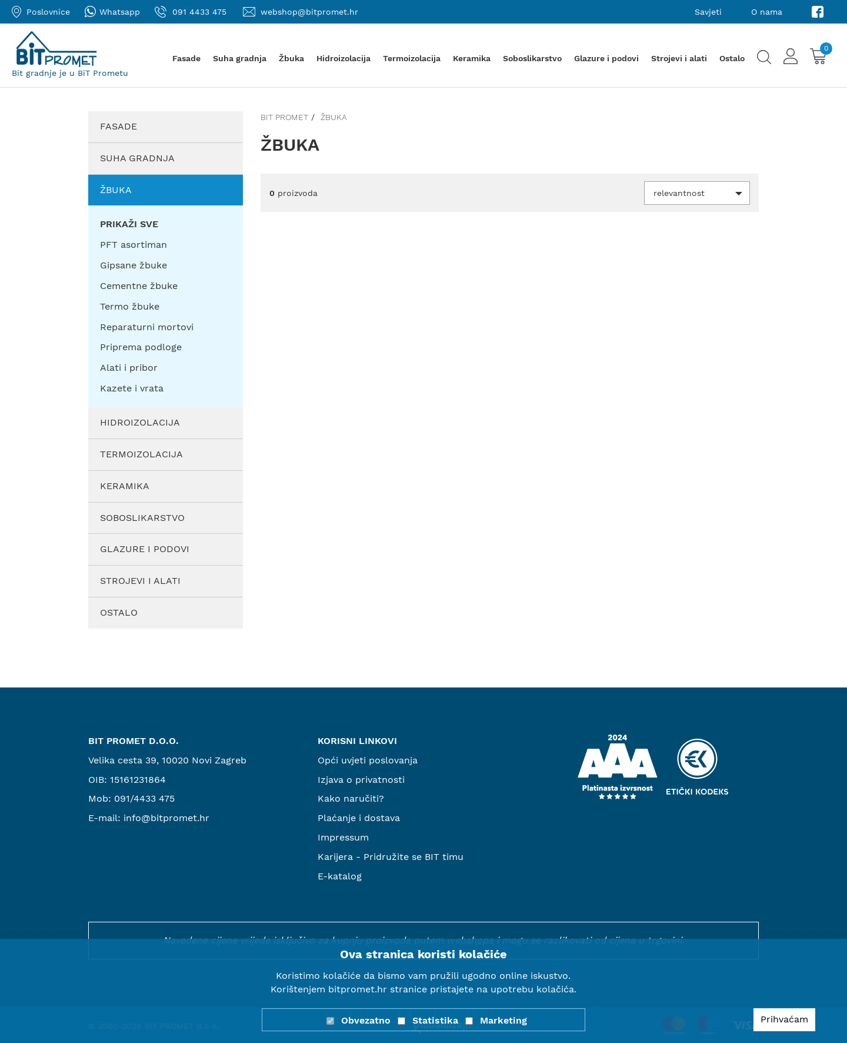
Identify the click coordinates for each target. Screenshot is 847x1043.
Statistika (435, 1020)
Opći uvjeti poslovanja (368, 760)
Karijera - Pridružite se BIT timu (390, 856)
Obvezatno (366, 1020)
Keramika (472, 58)
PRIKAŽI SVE (129, 224)
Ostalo (732, 58)
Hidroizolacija (343, 58)
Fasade (186, 58)
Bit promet (284, 117)
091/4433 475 (144, 798)
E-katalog (340, 876)
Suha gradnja (239, 58)
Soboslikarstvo (532, 58)
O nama (766, 11)
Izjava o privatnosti (361, 779)
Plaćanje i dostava (359, 817)
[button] (697, 193)
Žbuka (291, 58)
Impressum (343, 837)
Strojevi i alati (679, 58)
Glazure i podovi (606, 58)
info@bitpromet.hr (166, 817)
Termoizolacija (412, 58)
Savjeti (708, 11)
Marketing (503, 1020)
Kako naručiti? (351, 798)
